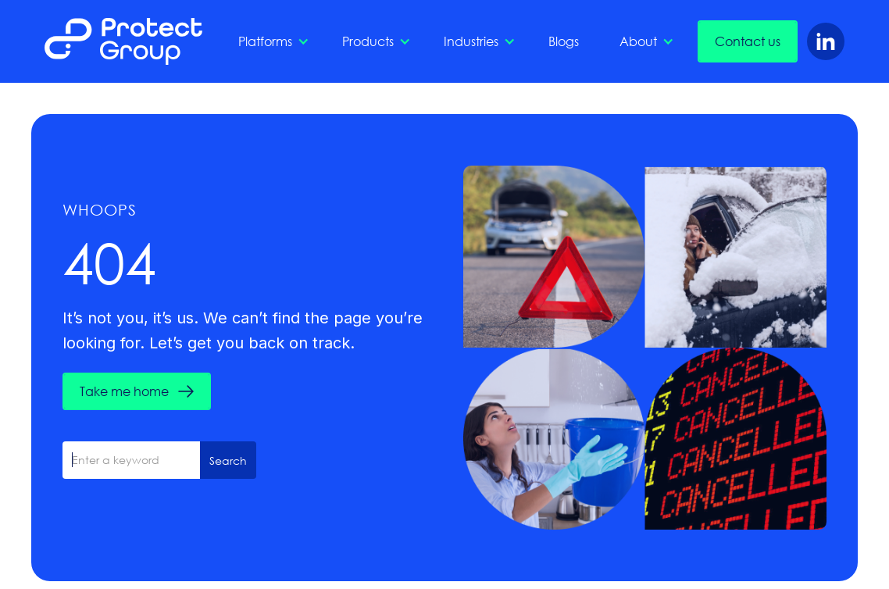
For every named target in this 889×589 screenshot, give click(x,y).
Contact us (747, 41)
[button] (270, 41)
